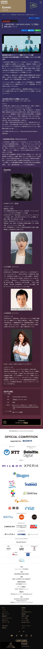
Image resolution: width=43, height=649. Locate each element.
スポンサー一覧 (5, 622)
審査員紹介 (4, 616)
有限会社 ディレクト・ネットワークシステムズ (21, 602)
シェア (24, 30)
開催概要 (23, 607)
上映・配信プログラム (26, 612)
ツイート (31, 30)
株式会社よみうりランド (16, 594)
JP (19, 631)
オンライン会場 (25, 620)
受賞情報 (23, 614)
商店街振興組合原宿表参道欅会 (21, 574)
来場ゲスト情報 (25, 616)
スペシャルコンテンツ (7, 618)
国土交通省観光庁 (26, 579)
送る (37, 30)
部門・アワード (5, 614)
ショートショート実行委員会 (21, 569)
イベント (4, 609)
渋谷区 (16, 589)
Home (3, 607)
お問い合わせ (5, 625)
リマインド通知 (18, 412)
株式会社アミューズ (23, 589)
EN (23, 631)
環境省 (13, 579)
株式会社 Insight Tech (21, 600)
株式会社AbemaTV (27, 594)
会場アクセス (5, 620)
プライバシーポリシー (26, 625)
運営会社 (4, 627)
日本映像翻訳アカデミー (21, 584)
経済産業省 (19, 579)
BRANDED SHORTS (26, 622)
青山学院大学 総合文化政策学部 (21, 599)
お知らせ (23, 609)
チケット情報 (24, 618)
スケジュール (5, 612)
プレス (23, 627)
